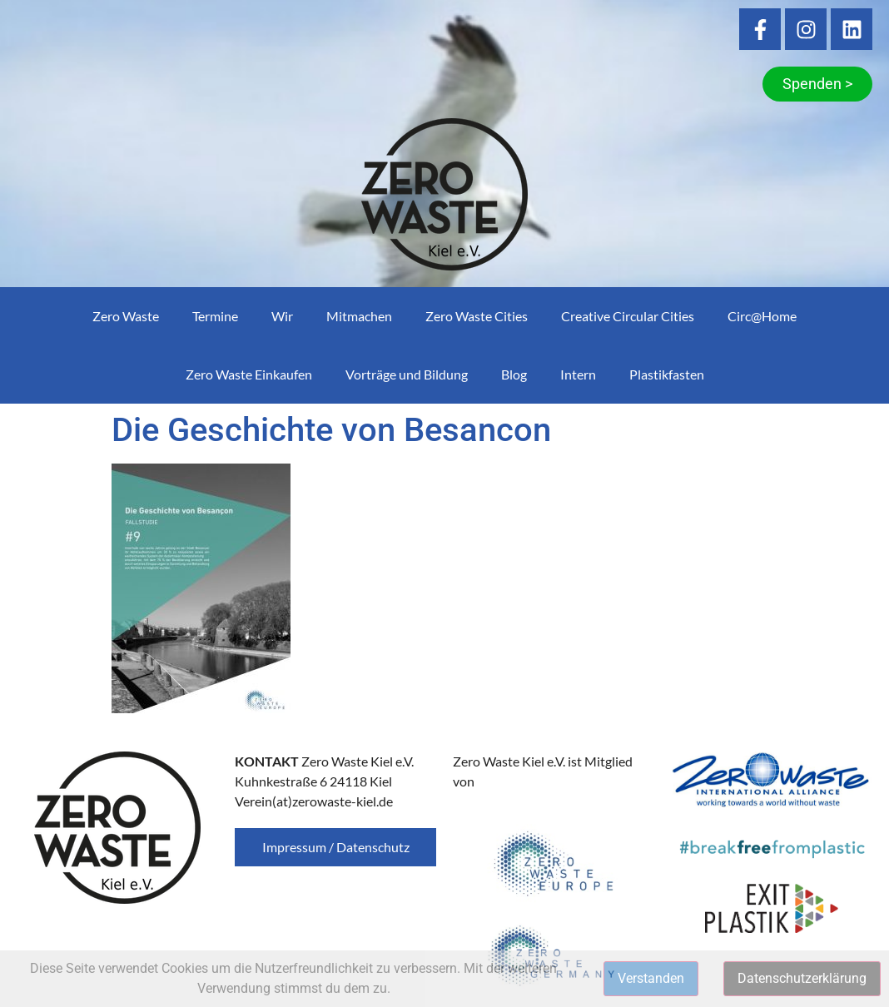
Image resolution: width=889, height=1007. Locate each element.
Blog (514, 374)
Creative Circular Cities (627, 316)
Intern (578, 374)
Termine (215, 316)
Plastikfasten (666, 374)
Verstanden (651, 978)
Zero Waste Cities (476, 316)
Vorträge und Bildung (406, 374)
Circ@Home (762, 316)
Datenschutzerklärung (802, 978)
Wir (282, 316)
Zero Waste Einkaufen (249, 374)
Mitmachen (359, 316)
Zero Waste (125, 316)
